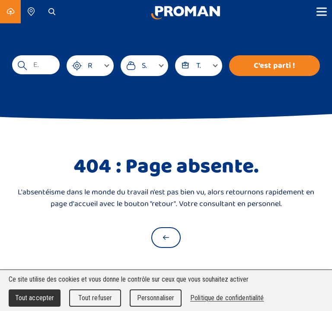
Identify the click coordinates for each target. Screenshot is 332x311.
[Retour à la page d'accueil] (166, 237)
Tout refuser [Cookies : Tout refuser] (95, 298)
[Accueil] (185, 11)
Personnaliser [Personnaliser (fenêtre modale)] (156, 298)
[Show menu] (321, 11)
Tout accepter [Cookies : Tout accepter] (34, 298)
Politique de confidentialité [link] (227, 298)
